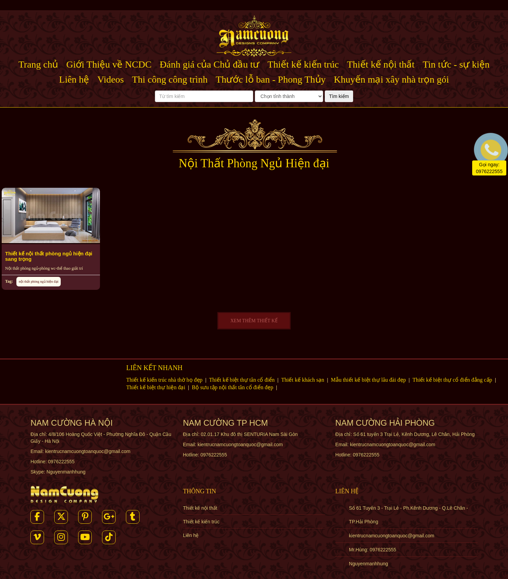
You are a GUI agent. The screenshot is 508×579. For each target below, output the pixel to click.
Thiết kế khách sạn (303, 380)
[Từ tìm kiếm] (204, 96)
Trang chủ (38, 64)
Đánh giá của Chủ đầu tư (209, 64)
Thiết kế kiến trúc (303, 64)
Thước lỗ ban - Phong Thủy (270, 79)
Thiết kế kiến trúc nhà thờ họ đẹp (165, 380)
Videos (110, 79)
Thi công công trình (170, 79)
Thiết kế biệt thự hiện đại (156, 387)
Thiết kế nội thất (381, 64)
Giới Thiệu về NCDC (108, 64)
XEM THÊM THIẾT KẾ (254, 320)
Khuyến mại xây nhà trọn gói (391, 79)
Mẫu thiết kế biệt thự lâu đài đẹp (369, 380)
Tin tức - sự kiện (456, 64)
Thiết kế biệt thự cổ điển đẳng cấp (453, 380)
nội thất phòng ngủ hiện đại (38, 281)
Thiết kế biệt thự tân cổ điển (242, 380)
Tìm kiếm (339, 96)
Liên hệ (74, 79)
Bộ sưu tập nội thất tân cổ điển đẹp (233, 387)
